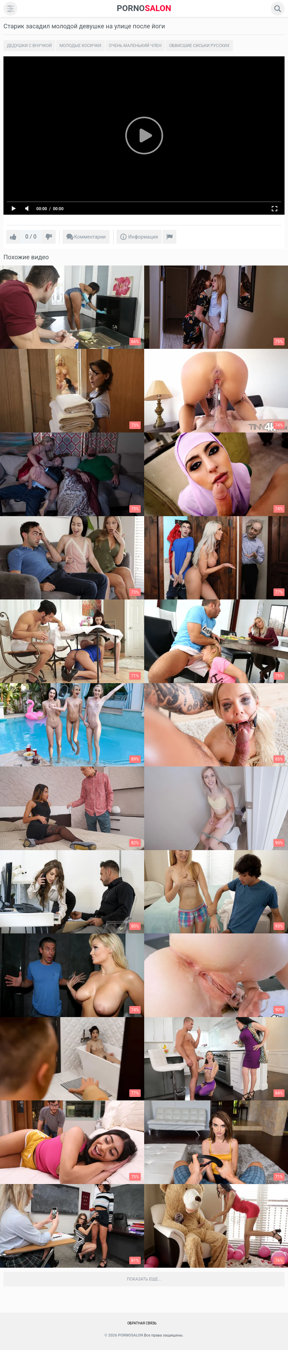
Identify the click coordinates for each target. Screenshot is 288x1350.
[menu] (10, 9)
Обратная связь (142, 1323)
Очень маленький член (135, 45)
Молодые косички (80, 45)
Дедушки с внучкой (29, 45)
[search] (278, 9)
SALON (144, 8)
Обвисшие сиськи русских (199, 45)
